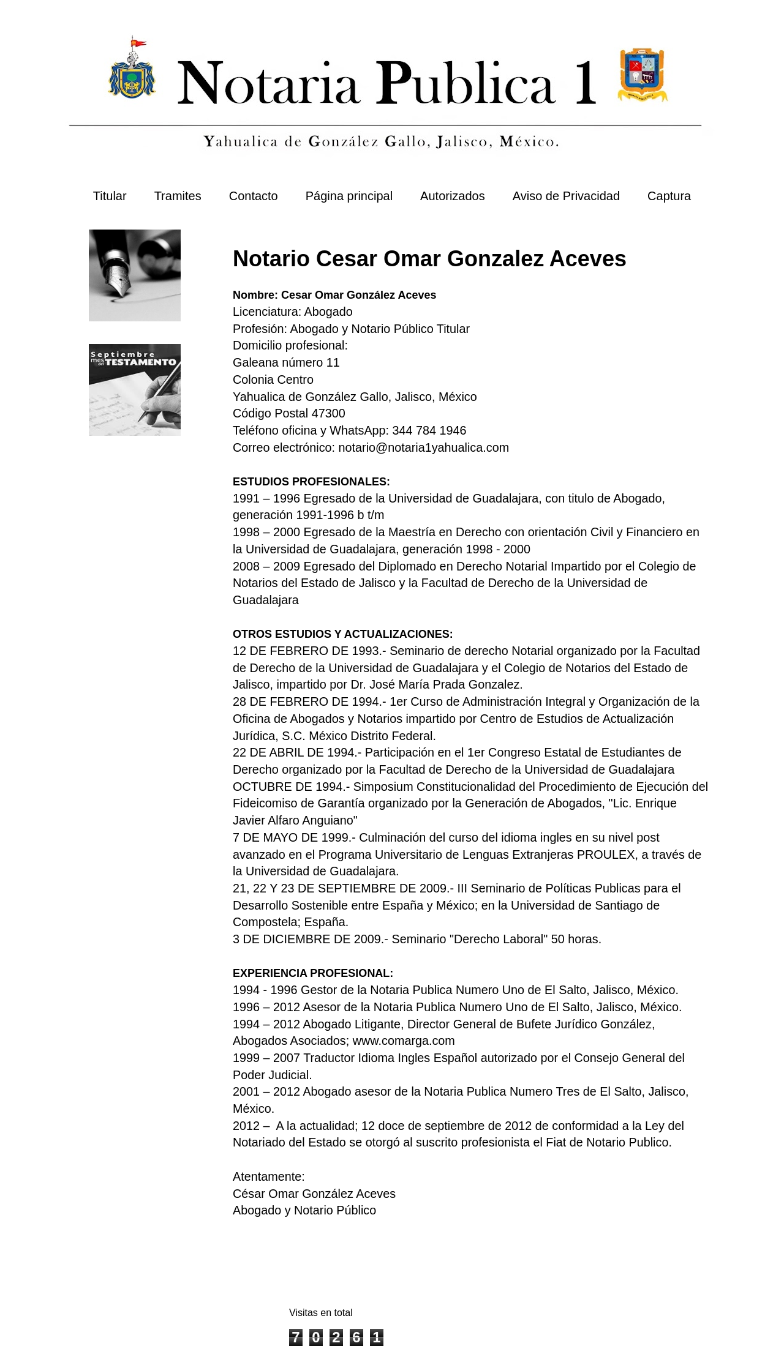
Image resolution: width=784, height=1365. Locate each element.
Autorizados (452, 196)
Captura (669, 196)
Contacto (253, 196)
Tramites (178, 196)
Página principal (349, 196)
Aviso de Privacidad (566, 196)
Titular (110, 196)
